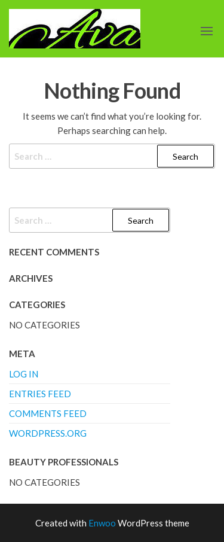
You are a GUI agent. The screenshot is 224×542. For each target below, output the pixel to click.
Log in (23, 374)
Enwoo (102, 522)
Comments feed (48, 413)
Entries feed (40, 393)
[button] (207, 31)
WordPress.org (48, 433)
